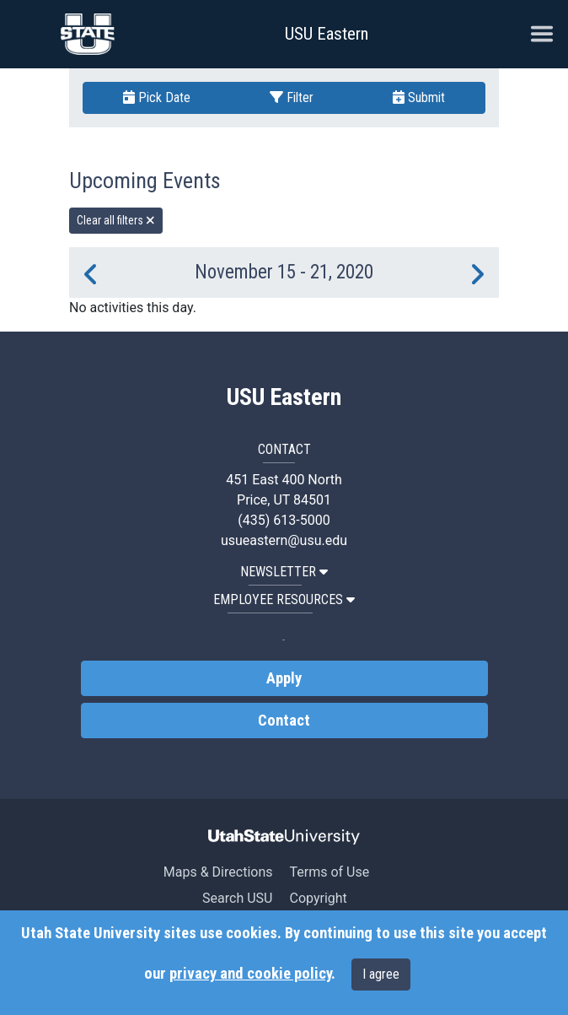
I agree (380, 974)
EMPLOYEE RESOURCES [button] (284, 599)
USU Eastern (326, 34)
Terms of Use (329, 872)
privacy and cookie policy (250, 973)
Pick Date (156, 97)
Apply (284, 678)
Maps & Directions (218, 872)
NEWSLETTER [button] (284, 571)
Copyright (317, 898)
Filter (291, 97)
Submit (419, 97)
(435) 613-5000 (284, 520)
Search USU (237, 898)
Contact (284, 720)
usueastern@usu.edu (284, 540)
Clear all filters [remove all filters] (116, 220)
